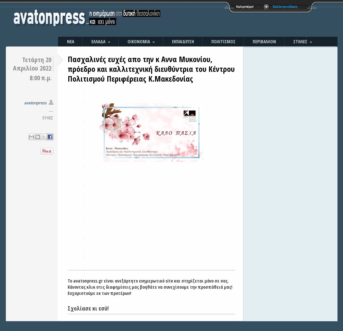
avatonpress (35, 103)
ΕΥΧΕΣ (48, 118)
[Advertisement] (241, 19)
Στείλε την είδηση (285, 7)
